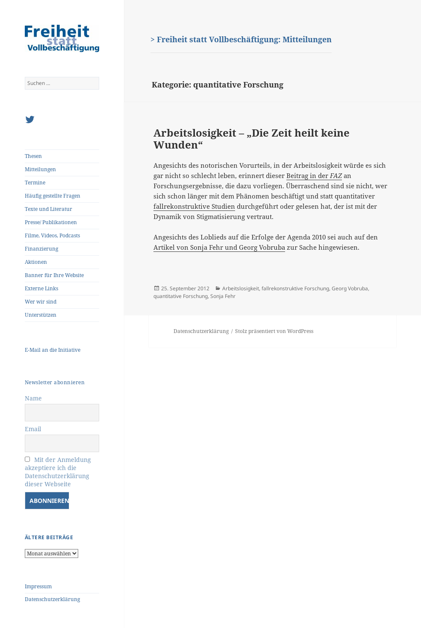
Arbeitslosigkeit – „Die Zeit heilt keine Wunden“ (251, 139)
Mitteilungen (40, 169)
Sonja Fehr (223, 296)
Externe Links (41, 288)
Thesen (33, 156)
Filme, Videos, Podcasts (52, 235)
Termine (35, 182)
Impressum (38, 586)
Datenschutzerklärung (52, 599)
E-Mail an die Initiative (52, 349)
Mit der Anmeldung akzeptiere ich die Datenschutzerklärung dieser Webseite (58, 472)
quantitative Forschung (180, 296)
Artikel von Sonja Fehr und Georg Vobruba (219, 247)
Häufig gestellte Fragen (52, 195)
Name (33, 398)
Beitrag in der (314, 175)
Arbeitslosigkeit (240, 288)
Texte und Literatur (48, 209)
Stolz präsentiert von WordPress (274, 331)
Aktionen (36, 262)
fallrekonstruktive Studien (194, 206)
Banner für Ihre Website (54, 275)
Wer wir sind (40, 301)
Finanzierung (41, 248)
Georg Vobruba (350, 288)
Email (33, 429)
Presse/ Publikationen (51, 222)
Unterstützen (40, 314)
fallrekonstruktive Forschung (295, 288)
